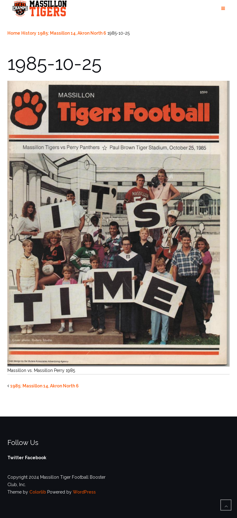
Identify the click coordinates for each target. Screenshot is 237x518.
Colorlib (37, 492)
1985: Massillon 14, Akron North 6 (72, 33)
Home (13, 33)
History (28, 33)
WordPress (84, 492)
